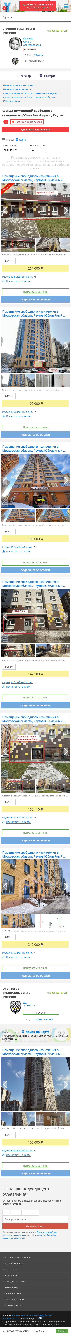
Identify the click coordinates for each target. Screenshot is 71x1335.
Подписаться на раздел (28, 121)
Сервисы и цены (12, 1293)
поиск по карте (38, 1032)
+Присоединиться (57, 30)
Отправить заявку (35, 1226)
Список (10, 139)
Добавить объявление (38, 6)
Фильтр (26, 76)
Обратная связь (12, 1305)
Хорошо (62, 1331)
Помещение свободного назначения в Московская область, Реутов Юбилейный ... (34, 178)
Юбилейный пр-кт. (22, 276)
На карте (50, 76)
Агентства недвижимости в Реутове (17, 993)
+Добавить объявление (35, 129)
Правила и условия (14, 1299)
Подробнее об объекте (35, 299)
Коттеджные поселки (15, 1281)
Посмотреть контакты (35, 291)
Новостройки (11, 1275)
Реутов (6, 276)
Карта (22, 139)
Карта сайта (10, 1269)
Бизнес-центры (12, 1287)
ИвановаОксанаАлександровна (32, 41)
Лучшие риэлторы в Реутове (19, 31)
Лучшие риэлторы (14, 1263)
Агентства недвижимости (17, 1257)
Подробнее (38, 1331)
